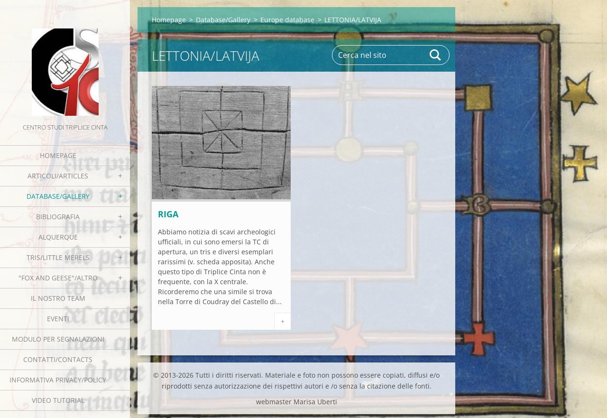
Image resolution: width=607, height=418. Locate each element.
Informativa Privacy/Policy (57, 379)
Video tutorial (58, 400)
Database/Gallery (58, 196)
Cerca (436, 55)
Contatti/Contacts (57, 359)
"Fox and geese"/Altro (58, 277)
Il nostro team (58, 298)
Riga (168, 214)
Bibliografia (58, 216)
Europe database (287, 19)
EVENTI (58, 318)
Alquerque (58, 237)
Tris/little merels (58, 257)
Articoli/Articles (58, 175)
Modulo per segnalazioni (58, 339)
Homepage (58, 155)
